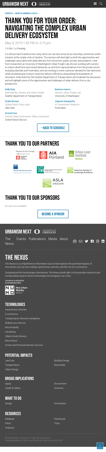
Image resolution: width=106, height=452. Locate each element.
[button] (95, 3)
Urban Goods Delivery (16, 336)
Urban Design (11, 369)
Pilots (8, 423)
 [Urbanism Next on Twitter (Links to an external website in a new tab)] (86, 241)
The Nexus (16, 257)
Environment (60, 383)
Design (8, 403)
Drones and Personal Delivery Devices (24, 345)
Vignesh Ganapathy (65, 101)
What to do (13, 398)
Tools (57, 423)
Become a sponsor (53, 214)
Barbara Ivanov (63, 89)
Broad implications (19, 378)
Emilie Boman (12, 101)
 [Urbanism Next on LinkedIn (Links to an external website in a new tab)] (103, 241)
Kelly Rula (10, 89)
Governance (60, 403)
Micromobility (12, 327)
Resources (13, 413)
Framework (59, 419)
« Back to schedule (53, 128)
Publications (37, 239)
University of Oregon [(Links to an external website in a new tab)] (28, 438)
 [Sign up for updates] (74, 241)
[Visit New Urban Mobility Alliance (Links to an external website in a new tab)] (16, 290)
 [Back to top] (100, 446)
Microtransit (11, 340)
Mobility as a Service (15, 323)
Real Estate (59, 365)
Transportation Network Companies (22, 318)
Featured (9, 427)
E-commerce (11, 314)
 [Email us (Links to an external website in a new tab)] (80, 241)
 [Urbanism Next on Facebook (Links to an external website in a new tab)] (92, 241)
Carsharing (10, 331)
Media (52, 239)
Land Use (9, 360)
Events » (9, 13)
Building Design (61, 360)
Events (21, 239)
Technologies (15, 304)
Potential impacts (18, 355)
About (64, 239)
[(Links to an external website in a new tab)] (25, 155)
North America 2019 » (26, 13)
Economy (58, 388)
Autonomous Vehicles (16, 309)
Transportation (12, 365)
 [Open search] (101, 3)
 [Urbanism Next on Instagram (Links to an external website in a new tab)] (97, 241)
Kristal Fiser (11, 113)
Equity (8, 383)
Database (9, 419)
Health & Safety (12, 388)
